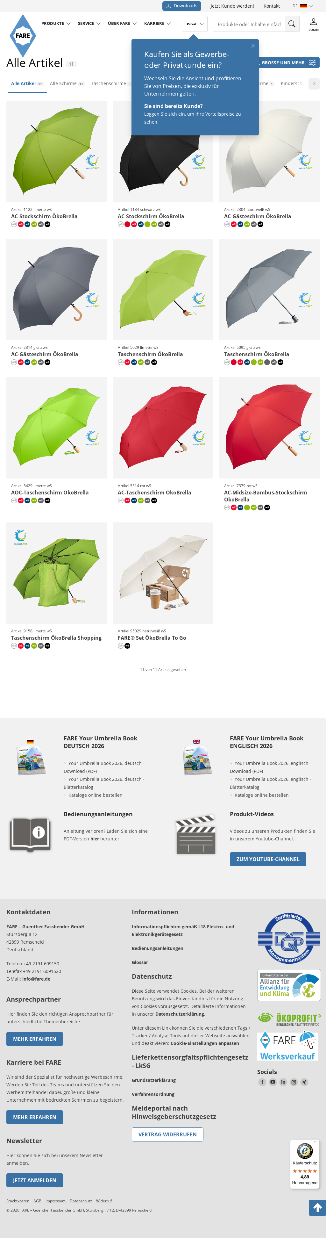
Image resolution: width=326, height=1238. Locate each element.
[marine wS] (27, 224)
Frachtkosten (17, 1201)
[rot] (127, 224)
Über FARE (119, 23)
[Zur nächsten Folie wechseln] (314, 84)
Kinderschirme (299, 83)
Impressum (56, 1201)
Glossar (140, 962)
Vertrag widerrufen (167, 1134)
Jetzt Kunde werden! (232, 6)
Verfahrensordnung (153, 1094)
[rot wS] (21, 224)
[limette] (147, 224)
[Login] (313, 24)
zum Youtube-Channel (268, 859)
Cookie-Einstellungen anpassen (205, 1043)
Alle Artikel (27, 83)
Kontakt (272, 6)
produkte (52, 23)
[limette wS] (34, 224)
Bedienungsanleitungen (157, 948)
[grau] (267, 362)
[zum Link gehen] (196, 857)
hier (94, 839)
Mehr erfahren (34, 1038)
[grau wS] (41, 224)
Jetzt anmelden (34, 1180)
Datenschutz (81, 1201)
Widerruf (104, 1201)
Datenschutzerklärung (179, 1014)
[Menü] (316, 1143)
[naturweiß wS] (14, 224)
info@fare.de (36, 979)
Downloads (181, 6)
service (86, 23)
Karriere (154, 23)
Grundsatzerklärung (154, 1080)
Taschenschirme (111, 83)
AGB (37, 1201)
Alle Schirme (67, 83)
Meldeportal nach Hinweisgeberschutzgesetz (174, 1112)
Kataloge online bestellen (95, 795)
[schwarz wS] (47, 224)
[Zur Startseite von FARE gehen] (23, 56)
